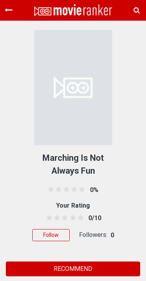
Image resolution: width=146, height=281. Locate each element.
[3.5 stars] (71, 218)
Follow (51, 235)
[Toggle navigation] (8, 10)
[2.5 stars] (63, 218)
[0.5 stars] (48, 218)
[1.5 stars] (55, 218)
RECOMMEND (73, 268)
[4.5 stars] (79, 218)
